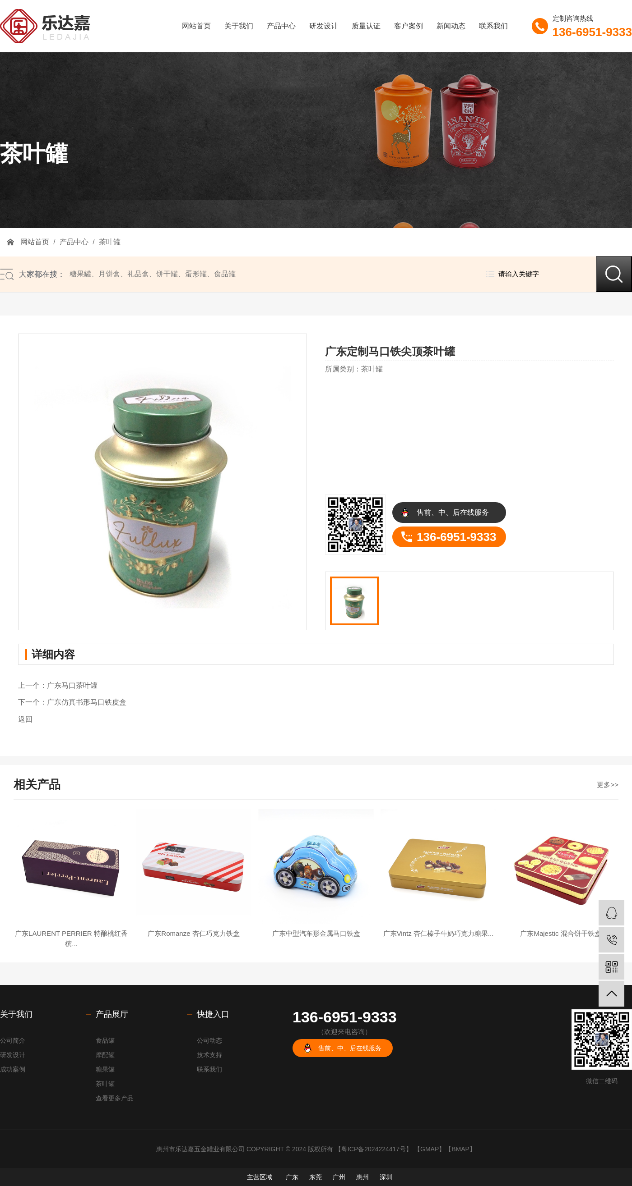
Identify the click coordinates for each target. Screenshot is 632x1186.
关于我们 (238, 26)
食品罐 (225, 274)
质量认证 (366, 26)
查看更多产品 (115, 1098)
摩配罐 (105, 1054)
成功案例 (12, 1069)
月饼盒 (109, 274)
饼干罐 (167, 274)
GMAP (429, 1149)
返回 (25, 719)
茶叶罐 (108, 242)
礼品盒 (138, 274)
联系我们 (493, 26)
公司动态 (209, 1040)
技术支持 (209, 1054)
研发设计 (323, 26)
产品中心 (281, 26)
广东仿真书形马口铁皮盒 (86, 702)
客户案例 (408, 26)
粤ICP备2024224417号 (373, 1149)
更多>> (607, 784)
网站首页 (196, 26)
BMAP (460, 1149)
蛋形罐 (196, 274)
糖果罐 (80, 274)
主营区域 (259, 1177)
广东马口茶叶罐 (72, 685)
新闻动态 (451, 26)
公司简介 (12, 1040)
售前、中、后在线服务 (453, 512)
